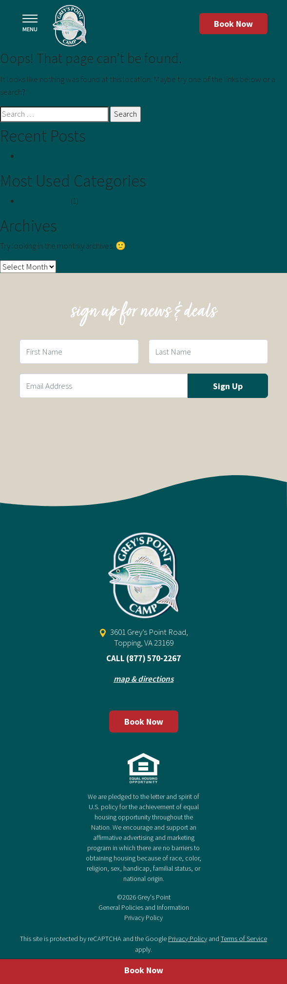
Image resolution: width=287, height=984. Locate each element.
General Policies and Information (143, 907)
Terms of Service (244, 938)
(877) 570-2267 (153, 658)
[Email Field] (103, 386)
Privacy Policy (143, 917)
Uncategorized (44, 200)
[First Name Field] (79, 351)
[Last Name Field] (208, 351)
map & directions (143, 678)
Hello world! (40, 155)
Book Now (233, 23)
